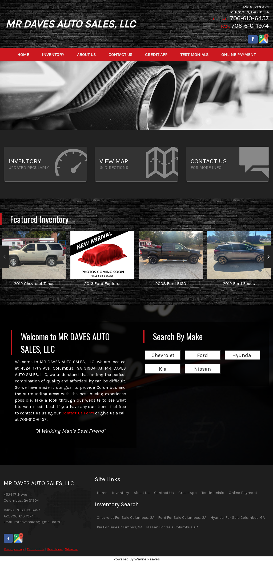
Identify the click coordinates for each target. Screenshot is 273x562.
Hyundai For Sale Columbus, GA (237, 517)
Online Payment (243, 492)
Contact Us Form (78, 412)
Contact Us (36, 549)
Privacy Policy (14, 549)
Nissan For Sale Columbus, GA (172, 527)
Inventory (120, 492)
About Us (142, 492)
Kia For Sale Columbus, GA (119, 527)
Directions (55, 549)
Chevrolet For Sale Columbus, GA (125, 517)
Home (102, 492)
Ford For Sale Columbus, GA (182, 517)
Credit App (187, 492)
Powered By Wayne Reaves (136, 559)
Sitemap (71, 549)
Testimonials (213, 492)
